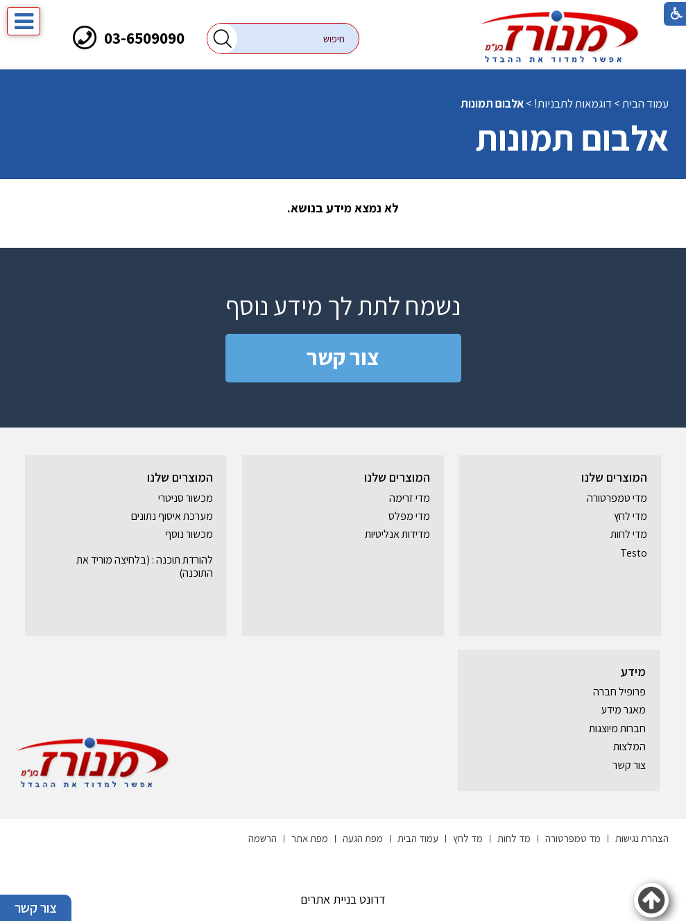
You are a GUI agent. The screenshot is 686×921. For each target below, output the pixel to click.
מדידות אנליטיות (397, 534)
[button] (222, 38)
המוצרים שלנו (614, 477)
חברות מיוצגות (617, 728)
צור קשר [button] (36, 908)
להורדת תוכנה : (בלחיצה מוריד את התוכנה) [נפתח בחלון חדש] (144, 566)
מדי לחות (628, 534)
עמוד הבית (645, 103)
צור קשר (343, 356)
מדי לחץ (630, 516)
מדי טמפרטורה (617, 498)
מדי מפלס (409, 516)
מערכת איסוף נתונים (172, 516)
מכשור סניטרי (185, 498)
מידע (633, 671)
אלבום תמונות (572, 138)
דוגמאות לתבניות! (573, 103)
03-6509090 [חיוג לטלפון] (144, 38)
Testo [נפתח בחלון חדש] (633, 553)
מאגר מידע (623, 709)
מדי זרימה (409, 498)
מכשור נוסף (189, 534)
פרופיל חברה (619, 691)
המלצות (629, 746)
